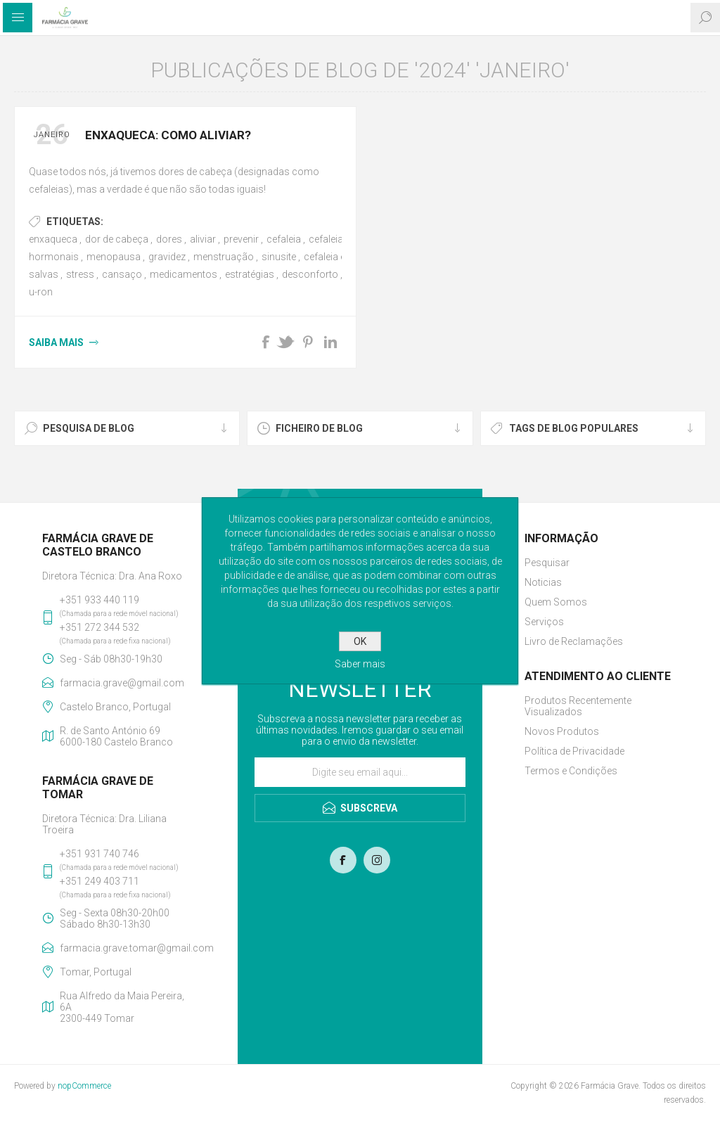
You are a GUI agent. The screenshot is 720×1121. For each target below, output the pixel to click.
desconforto (310, 274)
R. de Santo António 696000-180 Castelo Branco (116, 736)
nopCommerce (84, 1086)
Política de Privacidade (574, 751)
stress (80, 274)
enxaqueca (53, 239)
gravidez (167, 256)
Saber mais (360, 664)
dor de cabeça (116, 239)
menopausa (113, 256)
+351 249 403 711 (99, 881)
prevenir (241, 239)
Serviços (544, 621)
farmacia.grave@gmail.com (122, 682)
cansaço (122, 274)
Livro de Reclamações (574, 641)
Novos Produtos (562, 731)
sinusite (279, 256)
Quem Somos (556, 602)
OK (360, 641)
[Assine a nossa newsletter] (360, 772)
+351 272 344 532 (99, 627)
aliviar (203, 239)
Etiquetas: (74, 221)
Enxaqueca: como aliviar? (168, 135)
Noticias (543, 582)
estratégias (249, 274)
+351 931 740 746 (99, 853)
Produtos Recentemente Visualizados (578, 706)
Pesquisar (547, 562)
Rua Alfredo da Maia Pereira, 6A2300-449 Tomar (122, 1007)
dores (169, 239)
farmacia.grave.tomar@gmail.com (127, 948)
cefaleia (283, 239)
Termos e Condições (571, 770)
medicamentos (183, 274)
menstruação (223, 256)
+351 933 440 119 (99, 600)
